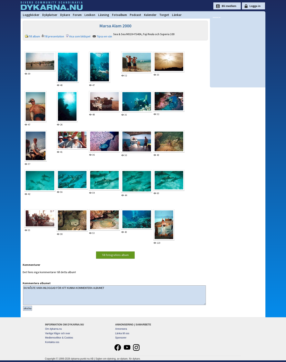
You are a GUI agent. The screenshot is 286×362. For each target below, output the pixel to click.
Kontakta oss (52, 342)
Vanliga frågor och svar (57, 333)
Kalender (150, 15)
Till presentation (54, 36)
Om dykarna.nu (53, 328)
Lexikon (89, 15)
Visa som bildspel (79, 36)
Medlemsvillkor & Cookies (59, 337)
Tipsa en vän (104, 36)
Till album (34, 36)
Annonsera (121, 328)
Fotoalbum (119, 15)
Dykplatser (49, 15)
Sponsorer (120, 337)
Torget (164, 15)
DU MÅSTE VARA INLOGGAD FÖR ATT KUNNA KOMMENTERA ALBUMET (114, 295)
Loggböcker (31, 15)
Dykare (65, 15)
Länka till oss (122, 333)
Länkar (177, 15)
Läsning (103, 15)
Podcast (135, 15)
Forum (77, 15)
